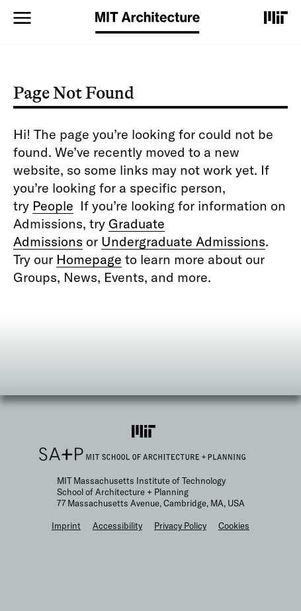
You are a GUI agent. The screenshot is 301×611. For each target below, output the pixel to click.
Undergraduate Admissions (183, 241)
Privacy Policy (180, 525)
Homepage (89, 259)
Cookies (233, 525)
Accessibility (117, 525)
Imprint (66, 525)
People (52, 205)
